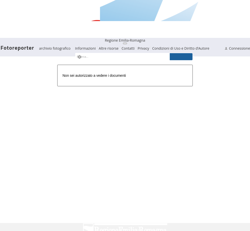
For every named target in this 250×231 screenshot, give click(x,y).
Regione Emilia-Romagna (125, 40)
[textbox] (120, 56)
